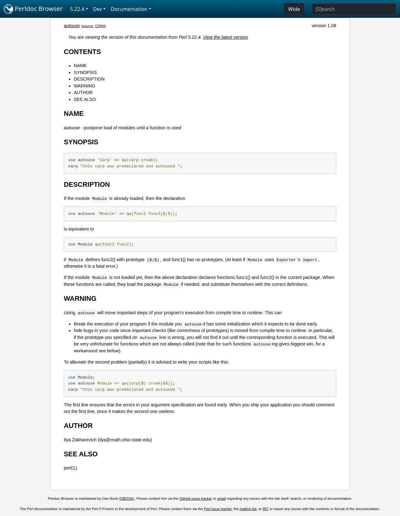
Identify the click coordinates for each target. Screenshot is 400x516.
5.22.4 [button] (77, 9)
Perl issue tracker (218, 509)
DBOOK (126, 498)
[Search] (354, 9)
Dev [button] (97, 9)
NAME (80, 65)
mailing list (248, 509)
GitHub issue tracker (195, 498)
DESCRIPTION (89, 79)
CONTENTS (82, 52)
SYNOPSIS (85, 72)
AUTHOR (83, 92)
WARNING (84, 85)
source (87, 26)
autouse (72, 25)
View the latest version (225, 37)
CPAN (100, 26)
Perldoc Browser (33, 9)
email (221, 498)
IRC (265, 509)
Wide (294, 9)
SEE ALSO (85, 99)
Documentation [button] (129, 9)
